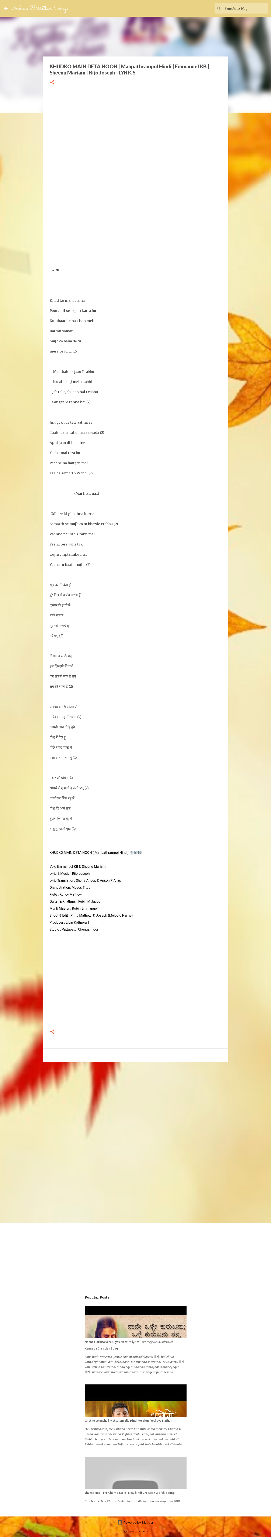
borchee (145, 1531)
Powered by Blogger (135, 1522)
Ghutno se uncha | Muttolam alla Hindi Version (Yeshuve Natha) (128, 1420)
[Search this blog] (245, 8)
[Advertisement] (136, 138)
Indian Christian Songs (40, 8)
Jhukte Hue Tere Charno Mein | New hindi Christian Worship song (130, 1492)
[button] (52, 82)
